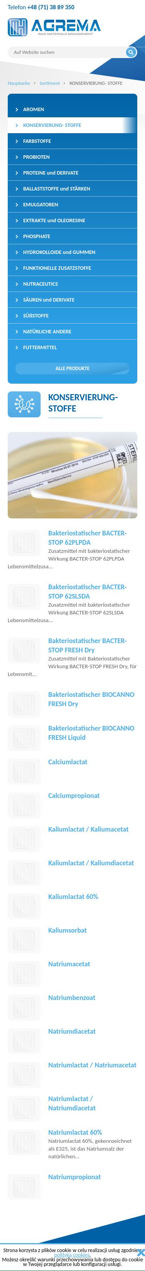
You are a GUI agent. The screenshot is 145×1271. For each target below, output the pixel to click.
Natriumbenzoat (72, 997)
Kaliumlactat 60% (73, 896)
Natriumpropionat (74, 1177)
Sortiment (49, 83)
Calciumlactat (67, 762)
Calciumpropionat (74, 795)
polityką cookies (71, 1255)
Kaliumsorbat (67, 930)
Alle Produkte (73, 368)
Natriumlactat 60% (75, 1132)
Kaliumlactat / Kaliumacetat (88, 829)
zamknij (141, 1252)
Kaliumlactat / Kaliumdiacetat (91, 863)
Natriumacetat (69, 964)
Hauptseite (19, 83)
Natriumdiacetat (72, 1031)
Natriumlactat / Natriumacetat (92, 1065)
